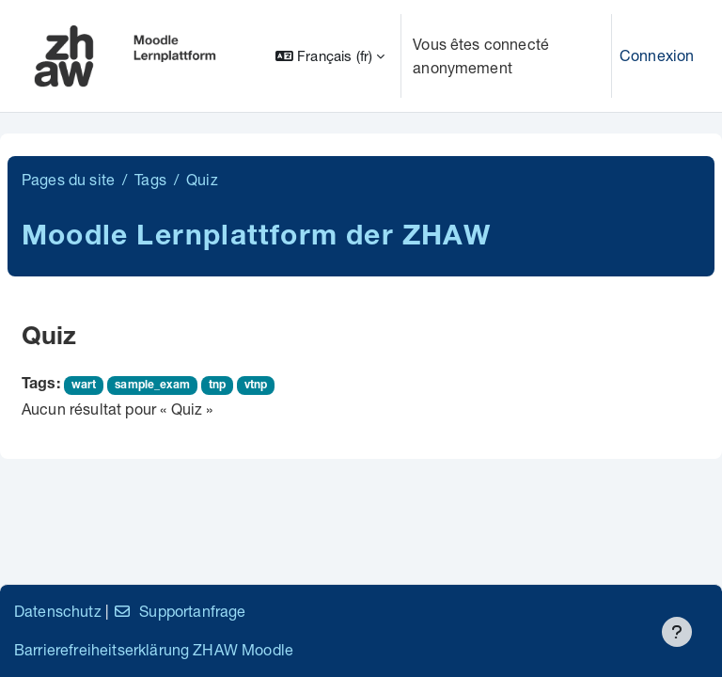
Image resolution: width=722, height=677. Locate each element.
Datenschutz (58, 611)
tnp (217, 385)
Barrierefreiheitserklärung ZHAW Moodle (153, 649)
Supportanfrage (179, 611)
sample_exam (152, 385)
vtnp (256, 385)
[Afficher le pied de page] (677, 632)
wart (84, 385)
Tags (150, 179)
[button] (330, 56)
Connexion (657, 55)
